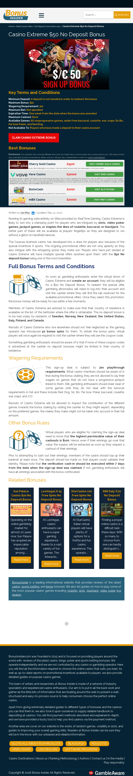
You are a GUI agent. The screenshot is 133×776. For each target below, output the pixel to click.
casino (16, 586)
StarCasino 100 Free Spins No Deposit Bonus (81, 495)
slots (82, 590)
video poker (107, 590)
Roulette (99, 743)
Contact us (98, 758)
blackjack (93, 590)
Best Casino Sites (24, 26)
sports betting (30, 586)
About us (41, 758)
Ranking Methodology (63, 758)
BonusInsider (20, 582)
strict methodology (96, 157)
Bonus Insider (40, 772)
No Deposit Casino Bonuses (47, 26)
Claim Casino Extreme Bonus (34, 137)
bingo (49, 586)
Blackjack (76, 743)
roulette (72, 590)
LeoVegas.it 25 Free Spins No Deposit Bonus (51, 495)
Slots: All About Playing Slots (36, 743)
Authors (85, 758)
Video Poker (21, 749)
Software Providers (81, 749)
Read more (21, 559)
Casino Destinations (21, 758)
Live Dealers (48, 749)
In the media (115, 758)
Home (11, 26)
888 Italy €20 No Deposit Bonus (112, 495)
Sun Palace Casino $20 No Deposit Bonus (21, 495)
